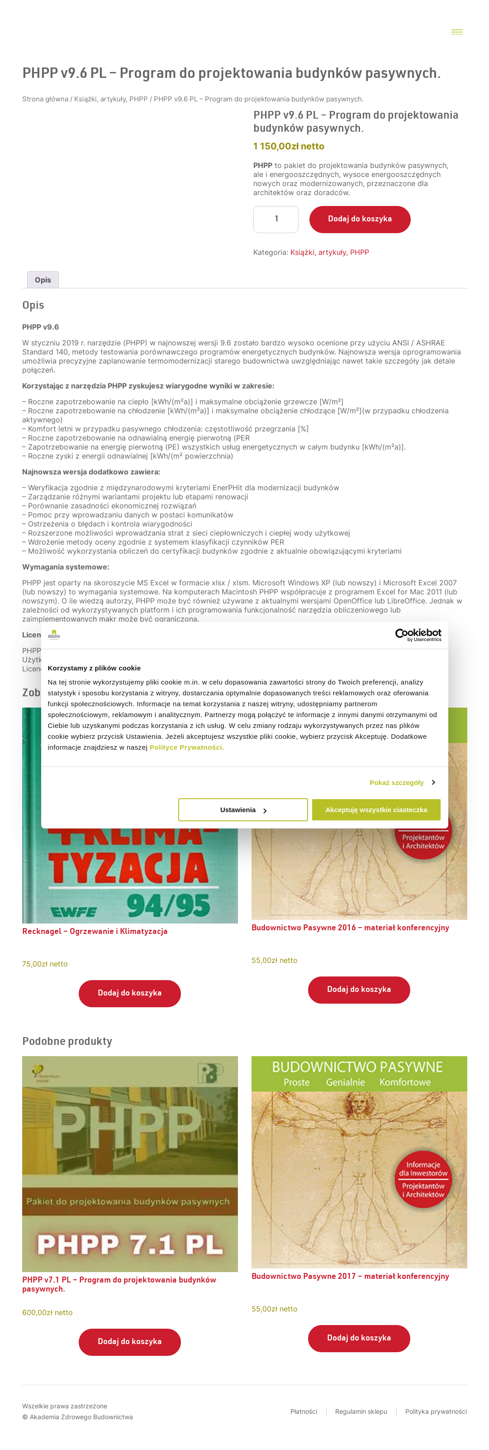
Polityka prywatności (436, 1411)
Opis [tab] (43, 279)
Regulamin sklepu (361, 1411)
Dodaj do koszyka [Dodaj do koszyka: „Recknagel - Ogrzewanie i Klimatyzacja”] (130, 994)
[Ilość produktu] (276, 219)
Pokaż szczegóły (397, 782)
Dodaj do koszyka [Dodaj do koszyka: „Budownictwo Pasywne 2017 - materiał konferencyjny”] (359, 1339)
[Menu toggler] (457, 32)
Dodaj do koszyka (360, 219)
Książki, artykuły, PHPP (111, 99)
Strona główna (45, 99)
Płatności (303, 1411)
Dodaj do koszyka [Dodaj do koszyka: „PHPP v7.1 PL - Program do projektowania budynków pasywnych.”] (130, 1342)
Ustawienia (243, 810)
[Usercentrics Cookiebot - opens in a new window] (402, 635)
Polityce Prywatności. (187, 747)
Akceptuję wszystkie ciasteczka (376, 810)
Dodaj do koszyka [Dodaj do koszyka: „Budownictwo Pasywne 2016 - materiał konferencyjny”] (359, 990)
